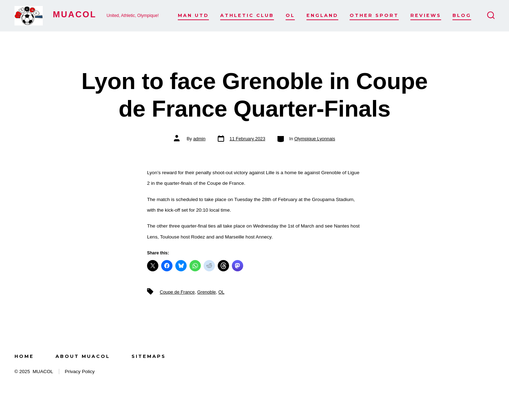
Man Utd (193, 15)
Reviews (425, 15)
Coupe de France (177, 292)
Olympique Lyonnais (314, 138)
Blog (461, 15)
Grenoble (206, 292)
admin (199, 138)
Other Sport (374, 15)
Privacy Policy (80, 371)
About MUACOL (82, 356)
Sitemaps (148, 356)
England (322, 15)
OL (290, 15)
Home (24, 356)
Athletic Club (247, 15)
